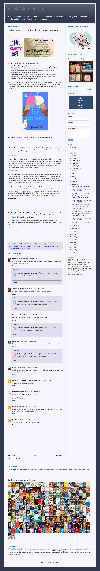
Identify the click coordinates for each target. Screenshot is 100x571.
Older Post (59, 456)
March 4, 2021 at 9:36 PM (32, 259)
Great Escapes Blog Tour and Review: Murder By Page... (80, 196)
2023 (72, 153)
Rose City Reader (44, 66)
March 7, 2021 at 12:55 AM (28, 406)
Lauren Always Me (18, 391)
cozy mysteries (50, 246)
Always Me (22, 398)
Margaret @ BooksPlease (20, 315)
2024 (72, 150)
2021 (72, 158)
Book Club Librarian (28, 8)
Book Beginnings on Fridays (38, 246)
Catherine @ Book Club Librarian (27, 273)
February (75, 225)
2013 (72, 250)
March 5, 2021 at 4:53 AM (36, 315)
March (74, 184)
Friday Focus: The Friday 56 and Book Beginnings (81, 201)
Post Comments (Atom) (23, 459)
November (75, 163)
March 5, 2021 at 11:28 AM (49, 327)
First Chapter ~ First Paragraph (81, 186)
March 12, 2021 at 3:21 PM (27, 419)
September (75, 168)
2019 (72, 234)
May (73, 179)
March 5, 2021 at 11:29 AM (49, 354)
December (75, 160)
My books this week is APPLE (43, 291)
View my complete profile (75, 274)
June (73, 176)
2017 (72, 239)
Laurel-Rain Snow (18, 259)
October (74, 166)
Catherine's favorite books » (84, 542)
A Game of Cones (17, 246)
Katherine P (16, 406)
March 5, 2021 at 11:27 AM (49, 273)
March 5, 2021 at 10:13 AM (28, 341)
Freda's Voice (32, 74)
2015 (72, 244)
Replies (16, 270)
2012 (72, 252)
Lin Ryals (15, 419)
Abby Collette (26, 246)
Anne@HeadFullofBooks (20, 288)
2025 (72, 147)
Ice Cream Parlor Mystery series (21, 248)
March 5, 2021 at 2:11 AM (36, 288)
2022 (72, 155)
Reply (14, 266)
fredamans (15, 341)
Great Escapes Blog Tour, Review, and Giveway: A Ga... (82, 214)
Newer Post (11, 456)
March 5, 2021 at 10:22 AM (30, 367)
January (74, 228)
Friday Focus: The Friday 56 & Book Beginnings (81, 189)
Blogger (58, 562)
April (73, 181)
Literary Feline (17, 367)
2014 (72, 247)
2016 (72, 242)
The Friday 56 (34, 248)
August (74, 171)
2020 (72, 231)
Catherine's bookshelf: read (21, 480)
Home (35, 456)
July (73, 173)
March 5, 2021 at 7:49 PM (32, 391)
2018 (72, 237)
